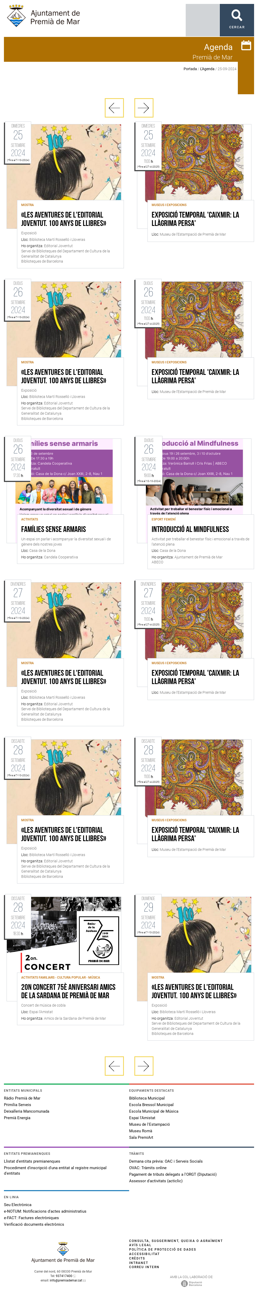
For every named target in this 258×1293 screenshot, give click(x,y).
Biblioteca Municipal (147, 1098)
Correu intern (144, 1267)
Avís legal (140, 1245)
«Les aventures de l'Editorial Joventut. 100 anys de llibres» (63, 219)
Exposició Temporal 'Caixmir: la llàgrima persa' (195, 219)
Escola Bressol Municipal (151, 1104)
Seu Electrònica (17, 1204)
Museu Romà (140, 1131)
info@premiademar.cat (66, 1280)
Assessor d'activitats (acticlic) (156, 1181)
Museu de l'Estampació (149, 1124)
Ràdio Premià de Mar (22, 1098)
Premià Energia (17, 1118)
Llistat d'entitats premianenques (32, 1161)
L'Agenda (207, 69)
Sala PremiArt (141, 1137)
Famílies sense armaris (53, 530)
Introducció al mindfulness (190, 530)
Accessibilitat (144, 1254)
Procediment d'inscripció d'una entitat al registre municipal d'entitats (55, 1171)
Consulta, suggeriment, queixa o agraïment (176, 1241)
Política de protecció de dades (162, 1249)
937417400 (64, 1276)
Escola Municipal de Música (153, 1111)
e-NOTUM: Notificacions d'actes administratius (45, 1211)
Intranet (138, 1263)
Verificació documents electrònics (34, 1224)
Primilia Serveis (17, 1104)
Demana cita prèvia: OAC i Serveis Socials (166, 1161)
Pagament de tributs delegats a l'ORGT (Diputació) (173, 1174)
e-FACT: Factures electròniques (31, 1218)
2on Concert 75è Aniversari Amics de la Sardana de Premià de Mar (68, 992)
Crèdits (137, 1258)
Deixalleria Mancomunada (26, 1111)
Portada (190, 69)
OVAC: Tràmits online (148, 1168)
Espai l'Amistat (142, 1118)
